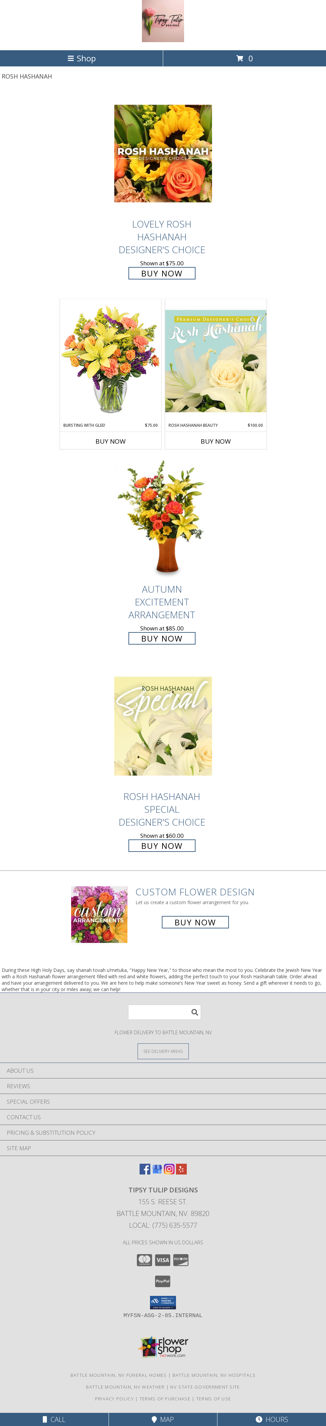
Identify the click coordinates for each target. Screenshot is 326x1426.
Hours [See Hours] (272, 1419)
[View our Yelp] (181, 1172)
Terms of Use (213, 1399)
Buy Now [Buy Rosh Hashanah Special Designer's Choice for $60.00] (162, 845)
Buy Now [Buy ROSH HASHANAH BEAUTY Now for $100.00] (216, 441)
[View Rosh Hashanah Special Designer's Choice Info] (163, 726)
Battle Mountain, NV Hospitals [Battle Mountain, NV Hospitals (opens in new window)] (214, 1375)
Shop (81, 58)
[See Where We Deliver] (163, 1051)
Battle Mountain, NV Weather (125, 1387)
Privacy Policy (114, 1399)
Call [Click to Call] (54, 1419)
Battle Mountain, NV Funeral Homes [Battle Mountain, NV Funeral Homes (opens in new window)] (118, 1375)
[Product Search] (164, 1012)
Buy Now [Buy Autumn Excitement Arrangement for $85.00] (162, 638)
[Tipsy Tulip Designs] (163, 40)
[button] (163, 1302)
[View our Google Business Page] (157, 1172)
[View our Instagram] (169, 1172)
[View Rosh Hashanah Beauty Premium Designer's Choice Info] (215, 360)
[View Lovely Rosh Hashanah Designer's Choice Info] (163, 153)
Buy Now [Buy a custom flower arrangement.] (195, 922)
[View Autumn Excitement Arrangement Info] (163, 519)
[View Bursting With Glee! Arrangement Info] (110, 360)
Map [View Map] (163, 1419)
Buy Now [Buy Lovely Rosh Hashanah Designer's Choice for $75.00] (162, 273)
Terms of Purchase (165, 1399)
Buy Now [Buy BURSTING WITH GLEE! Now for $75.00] (110, 441)
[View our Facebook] (145, 1172)
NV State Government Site (205, 1387)
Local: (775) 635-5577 (163, 1225)
